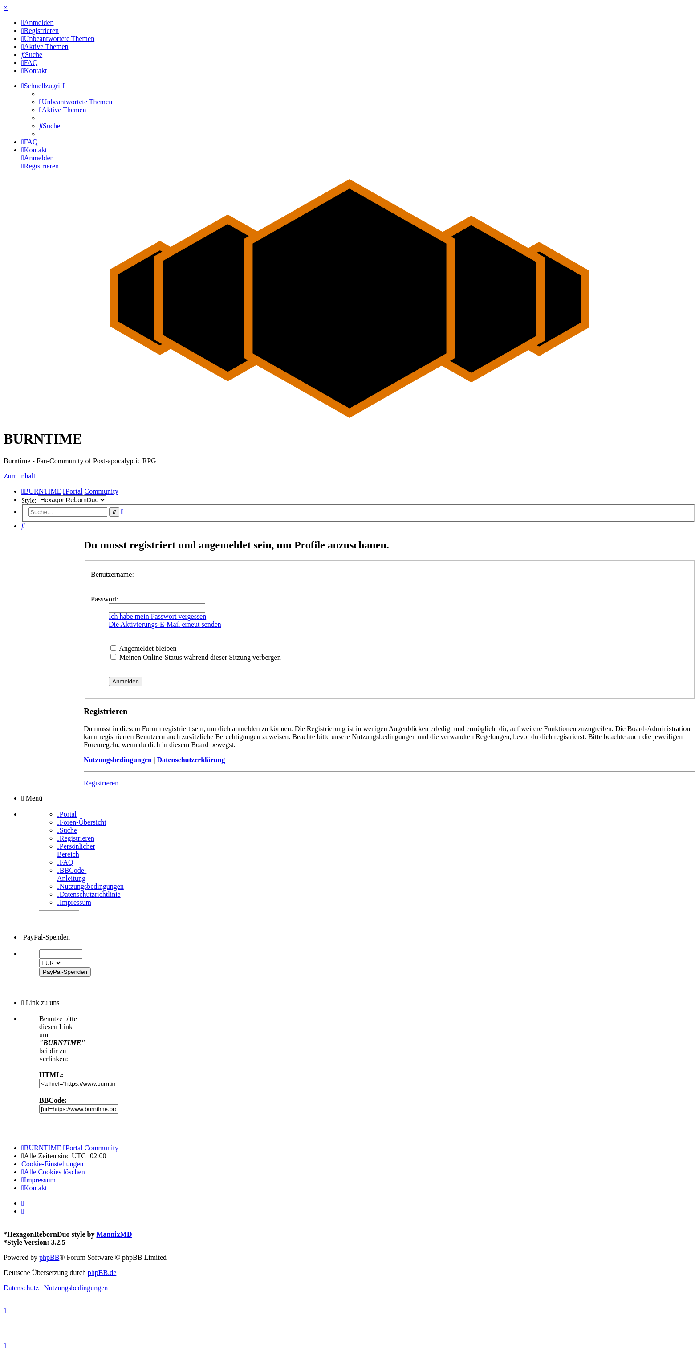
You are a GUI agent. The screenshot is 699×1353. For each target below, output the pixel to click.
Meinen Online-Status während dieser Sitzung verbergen (195, 657)
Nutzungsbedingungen (118, 760)
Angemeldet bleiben (143, 648)
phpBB (49, 1257)
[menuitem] (37, 22)
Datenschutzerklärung (191, 760)
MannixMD (114, 1234)
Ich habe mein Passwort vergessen (157, 616)
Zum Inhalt (20, 476)
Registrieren (101, 783)
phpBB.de (102, 1272)
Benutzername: (112, 574)
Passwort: (104, 599)
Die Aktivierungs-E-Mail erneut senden (165, 624)
